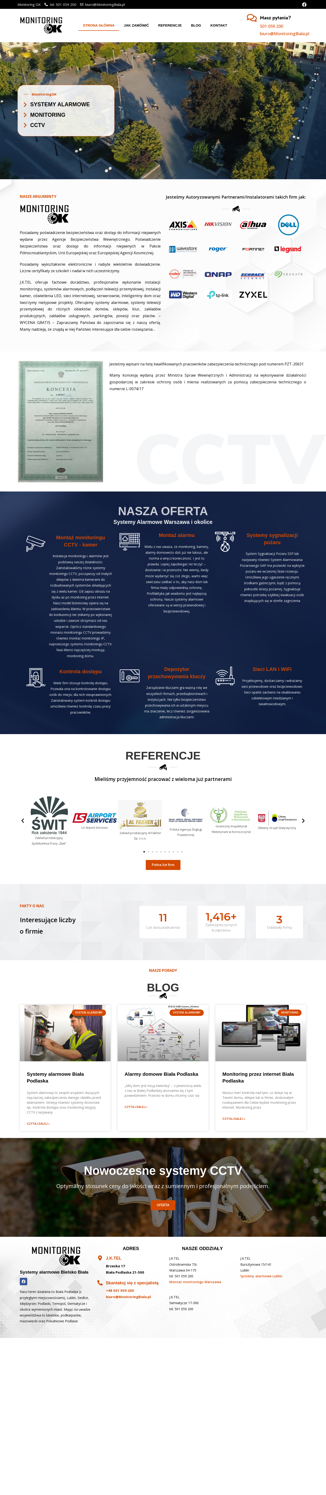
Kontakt (219, 25)
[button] (144, 851)
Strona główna (99, 25)
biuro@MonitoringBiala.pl (284, 33)
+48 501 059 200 (120, 1290)
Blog (196, 25)
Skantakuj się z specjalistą (132, 1283)
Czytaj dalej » (38, 1123)
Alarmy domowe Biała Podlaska (161, 1074)
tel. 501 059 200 (181, 1276)
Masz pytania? (275, 17)
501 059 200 (271, 26)
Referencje (170, 25)
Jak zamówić (136, 25)
